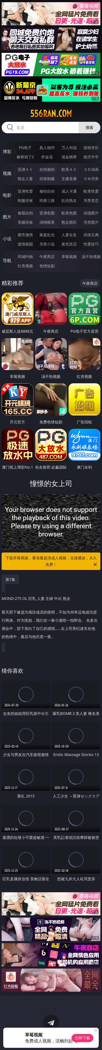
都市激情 (25, 234)
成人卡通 (69, 191)
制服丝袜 (25, 200)
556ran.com (51, 113)
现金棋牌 (69, 156)
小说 (7, 239)
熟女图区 (69, 222)
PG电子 (25, 147)
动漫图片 (91, 213)
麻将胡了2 (25, 156)
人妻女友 (69, 234)
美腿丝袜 (25, 222)
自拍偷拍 (47, 169)
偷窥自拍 (25, 213)
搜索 (89, 127)
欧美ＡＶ (69, 169)
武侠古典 (91, 234)
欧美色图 (69, 213)
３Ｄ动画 (91, 169)
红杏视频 (25, 265)
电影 (7, 195)
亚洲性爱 (25, 191)
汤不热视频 (91, 256)
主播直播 (69, 178)
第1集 (10, 579)
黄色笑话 (69, 244)
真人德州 (47, 147)
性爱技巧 (91, 244)
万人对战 (69, 147)
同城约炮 (25, 256)
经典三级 (47, 200)
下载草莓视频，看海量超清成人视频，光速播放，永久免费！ (51, 561)
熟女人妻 (25, 178)
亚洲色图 (47, 213)
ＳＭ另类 (91, 178)
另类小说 (47, 244)
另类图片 (91, 222)
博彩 (7, 151)
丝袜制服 (47, 178)
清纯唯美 (47, 222)
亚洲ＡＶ (25, 169)
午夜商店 (47, 256)
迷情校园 (25, 244)
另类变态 (91, 200)
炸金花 (47, 156)
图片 (7, 217)
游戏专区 (91, 147)
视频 (7, 173)
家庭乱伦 (47, 234)
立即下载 (82, 1037)
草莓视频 (69, 256)
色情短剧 (47, 265)
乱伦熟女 (69, 200)
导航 (7, 260)
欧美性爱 (91, 191)
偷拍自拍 (47, 191)
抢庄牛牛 (91, 156)
